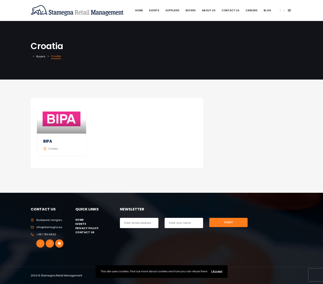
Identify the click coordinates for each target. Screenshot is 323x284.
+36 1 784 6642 (46, 234)
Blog (267, 10)
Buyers (191, 10)
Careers (251, 10)
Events (154, 10)
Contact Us (230, 10)
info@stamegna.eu (49, 227)
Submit (228, 222)
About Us (208, 10)
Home (139, 10)
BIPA (48, 141)
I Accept (216, 271)
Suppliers (172, 10)
